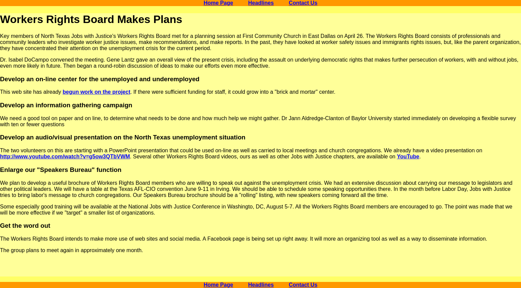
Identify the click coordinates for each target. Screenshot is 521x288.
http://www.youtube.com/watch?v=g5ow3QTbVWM (65, 156)
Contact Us (303, 3)
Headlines (261, 3)
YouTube (408, 156)
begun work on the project (96, 92)
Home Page (218, 3)
